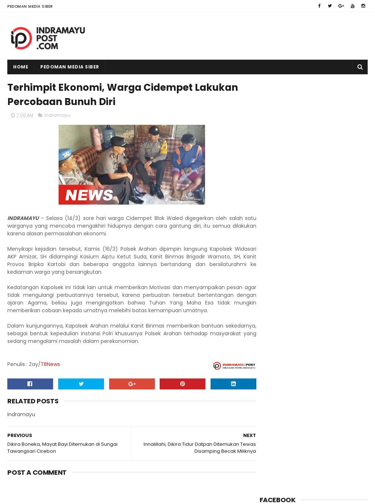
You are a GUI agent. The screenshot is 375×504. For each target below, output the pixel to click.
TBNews (50, 365)
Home (20, 67)
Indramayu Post (54, 495)
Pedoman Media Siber (30, 6)
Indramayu (57, 116)
